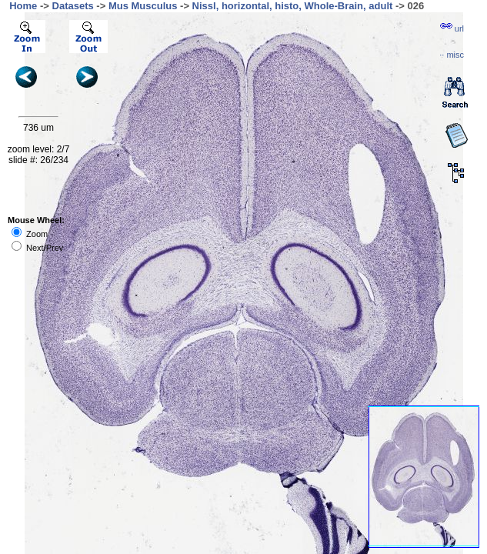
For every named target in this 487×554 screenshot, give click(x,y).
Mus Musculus (143, 6)
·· (451, 54)
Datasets (73, 6)
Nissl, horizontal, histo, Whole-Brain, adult (292, 6)
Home (23, 6)
